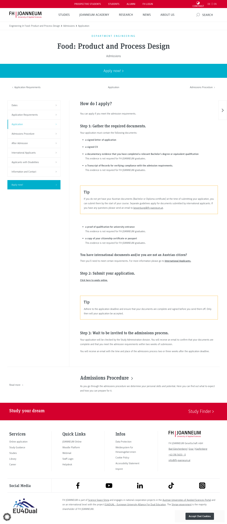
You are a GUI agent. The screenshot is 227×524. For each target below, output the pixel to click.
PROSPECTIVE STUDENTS (87, 4)
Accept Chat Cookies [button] (200, 516)
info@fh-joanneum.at (179, 460)
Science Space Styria (98, 500)
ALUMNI (131, 4)
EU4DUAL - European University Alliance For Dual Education (135, 504)
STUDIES (64, 15)
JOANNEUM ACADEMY (94, 15)
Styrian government (182, 504)
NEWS (147, 15)
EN (215, 4)
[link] (25, 441)
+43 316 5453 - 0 (177, 454)
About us (167, 15)
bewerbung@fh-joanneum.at (148, 208)
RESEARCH (126, 15)
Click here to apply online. (94, 280)
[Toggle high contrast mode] (198, 4)
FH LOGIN (148, 4)
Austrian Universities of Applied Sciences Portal (186, 500)
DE (209, 4)
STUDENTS (113, 4)
